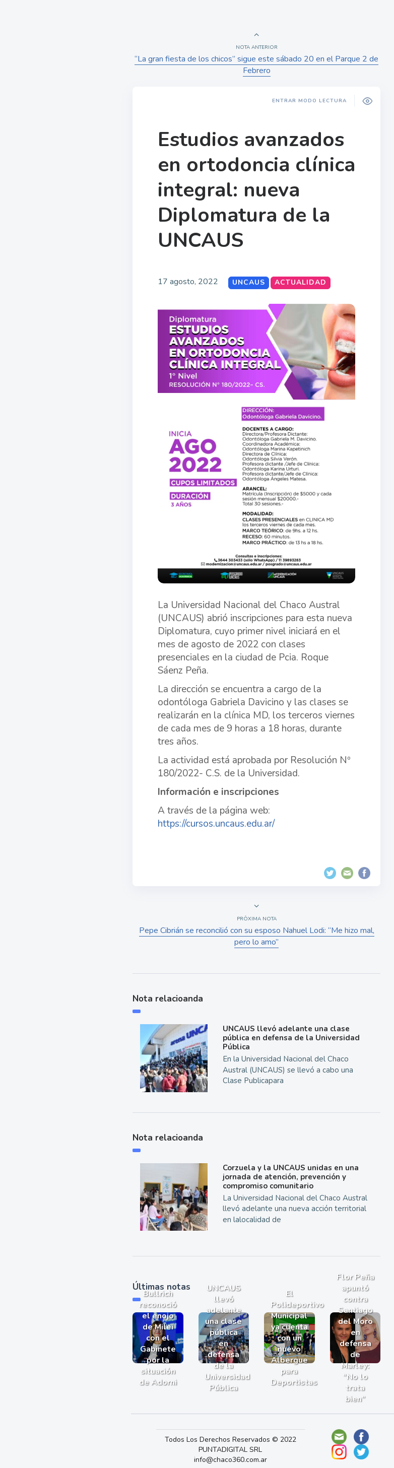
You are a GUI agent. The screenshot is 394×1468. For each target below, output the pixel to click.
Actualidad (43, 133)
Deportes (39, 251)
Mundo (34, 204)
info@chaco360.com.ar (234, 1447)
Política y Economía (60, 180)
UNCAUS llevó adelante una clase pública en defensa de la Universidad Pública (293, 1031)
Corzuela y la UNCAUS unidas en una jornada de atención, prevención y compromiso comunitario (293, 1168)
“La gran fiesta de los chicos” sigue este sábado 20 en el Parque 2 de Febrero (257, 64)
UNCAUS (252, 282)
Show (32, 157)
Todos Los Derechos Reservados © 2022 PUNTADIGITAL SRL (234, 1432)
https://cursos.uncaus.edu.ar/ (219, 816)
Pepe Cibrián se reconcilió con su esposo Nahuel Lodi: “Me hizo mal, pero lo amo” (257, 929)
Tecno (32, 227)
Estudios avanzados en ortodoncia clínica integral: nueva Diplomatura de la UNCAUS (254, 190)
